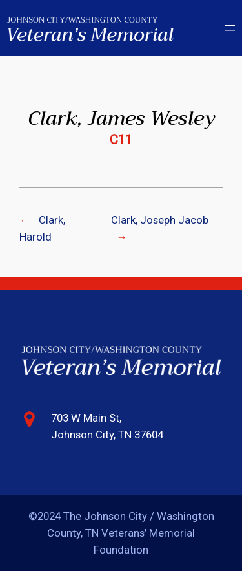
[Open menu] (229, 28)
